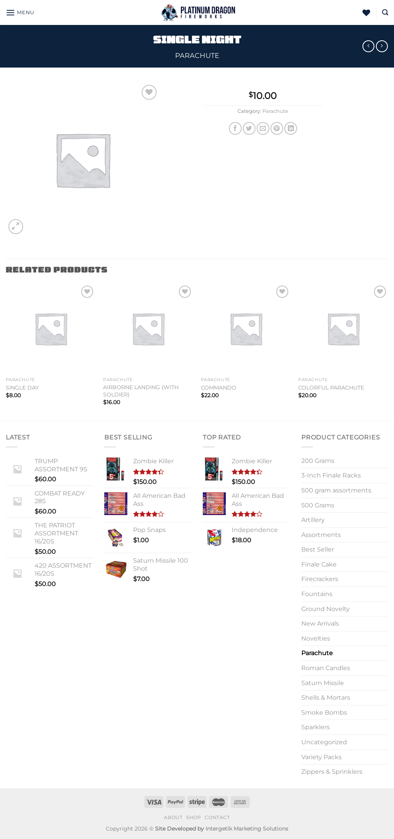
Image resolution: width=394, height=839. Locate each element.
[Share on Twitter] (249, 128)
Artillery (313, 520)
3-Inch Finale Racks (331, 475)
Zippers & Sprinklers (331, 771)
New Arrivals (320, 623)
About (173, 817)
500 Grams (317, 505)
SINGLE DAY (22, 387)
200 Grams (317, 460)
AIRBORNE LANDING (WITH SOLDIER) (141, 391)
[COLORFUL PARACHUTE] (343, 328)
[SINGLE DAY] (51, 328)
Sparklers (315, 727)
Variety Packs (321, 757)
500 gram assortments (336, 490)
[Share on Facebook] (235, 128)
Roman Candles (325, 668)
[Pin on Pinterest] (276, 128)
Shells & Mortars (325, 697)
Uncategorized (324, 742)
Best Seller (317, 549)
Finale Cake (319, 564)
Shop (193, 817)
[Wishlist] (366, 12)
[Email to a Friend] (263, 128)
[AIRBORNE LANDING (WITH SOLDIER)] (148, 328)
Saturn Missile (322, 683)
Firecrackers (319, 579)
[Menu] (20, 12)
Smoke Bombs (324, 712)
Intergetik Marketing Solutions (246, 828)
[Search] (385, 12)
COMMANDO (218, 387)
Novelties (315, 638)
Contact (217, 817)
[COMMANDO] (246, 328)
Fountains (316, 594)
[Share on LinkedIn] (290, 128)
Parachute (197, 55)
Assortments (321, 534)
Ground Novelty (325, 609)
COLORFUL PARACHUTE (331, 387)
